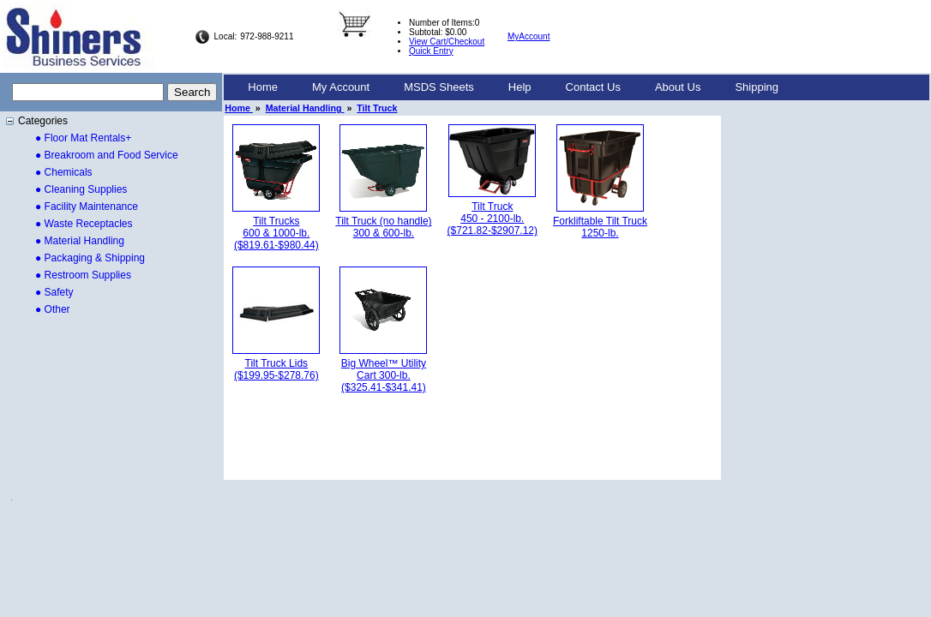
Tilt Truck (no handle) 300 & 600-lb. (383, 227)
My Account (340, 87)
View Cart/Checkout (446, 41)
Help (520, 87)
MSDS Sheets (439, 87)
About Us (677, 87)
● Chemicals (64, 172)
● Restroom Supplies (83, 275)
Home (263, 87)
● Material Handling (79, 241)
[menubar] (513, 87)
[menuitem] (263, 87)
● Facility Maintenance (86, 207)
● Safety (54, 292)
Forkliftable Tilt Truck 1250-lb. (600, 227)
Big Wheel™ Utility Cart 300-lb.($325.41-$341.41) (383, 375)
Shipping (756, 87)
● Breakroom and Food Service (106, 155)
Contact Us (593, 87)
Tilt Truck (377, 108)
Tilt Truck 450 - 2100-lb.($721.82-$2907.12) (492, 219)
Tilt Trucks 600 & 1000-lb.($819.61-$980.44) (276, 233)
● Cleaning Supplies (81, 189)
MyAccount (529, 36)
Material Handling (305, 108)
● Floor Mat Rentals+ (83, 138)
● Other (52, 309)
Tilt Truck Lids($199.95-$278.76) (276, 369)
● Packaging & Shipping (90, 258)
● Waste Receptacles (84, 224)
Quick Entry (431, 51)
